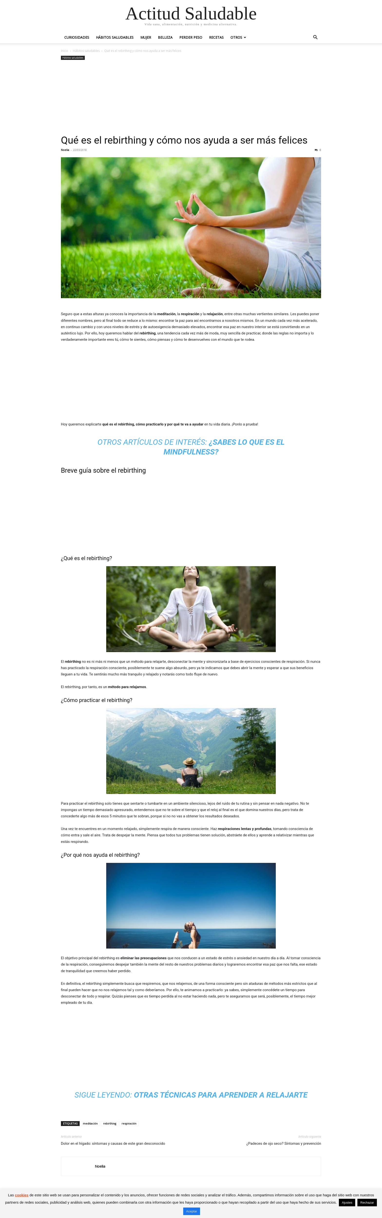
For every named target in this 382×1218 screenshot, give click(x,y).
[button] (315, 38)
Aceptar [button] (191, 1211)
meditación (90, 1123)
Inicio (64, 51)
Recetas (216, 37)
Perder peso (190, 37)
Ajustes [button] (347, 1202)
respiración (129, 1123)
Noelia (65, 150)
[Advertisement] (191, 98)
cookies (22, 1195)
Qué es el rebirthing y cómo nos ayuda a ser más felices (184, 140)
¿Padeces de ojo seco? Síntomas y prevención (283, 1143)
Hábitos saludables (115, 37)
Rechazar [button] (367, 1202)
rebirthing (109, 1123)
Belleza (165, 37)
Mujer (145, 37)
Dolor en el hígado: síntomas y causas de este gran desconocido (113, 1143)
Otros (236, 37)
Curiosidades (76, 37)
